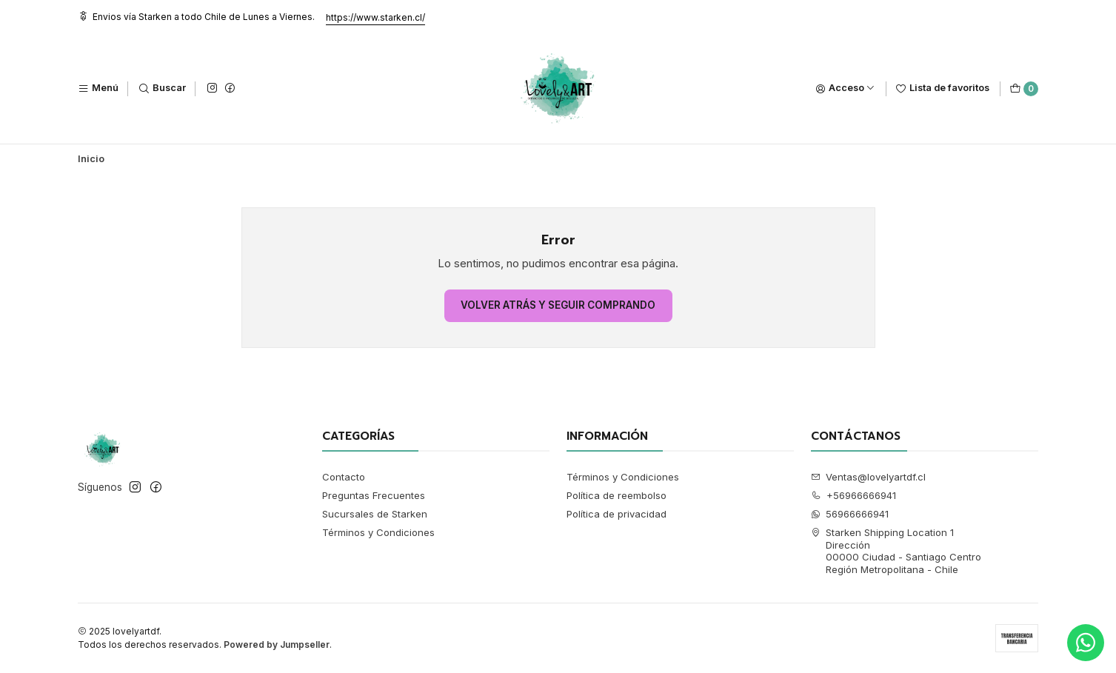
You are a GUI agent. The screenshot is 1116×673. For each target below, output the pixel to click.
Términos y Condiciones (378, 532)
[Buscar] (162, 88)
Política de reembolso (616, 495)
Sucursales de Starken (374, 514)
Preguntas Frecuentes (373, 495)
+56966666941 (854, 495)
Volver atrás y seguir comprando (558, 305)
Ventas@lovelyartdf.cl (868, 477)
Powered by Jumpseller (277, 644)
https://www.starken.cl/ (375, 17)
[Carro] (1023, 88)
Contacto (343, 477)
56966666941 (850, 514)
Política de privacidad (616, 514)
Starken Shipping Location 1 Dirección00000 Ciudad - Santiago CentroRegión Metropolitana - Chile (896, 550)
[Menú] (98, 88)
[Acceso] (845, 88)
